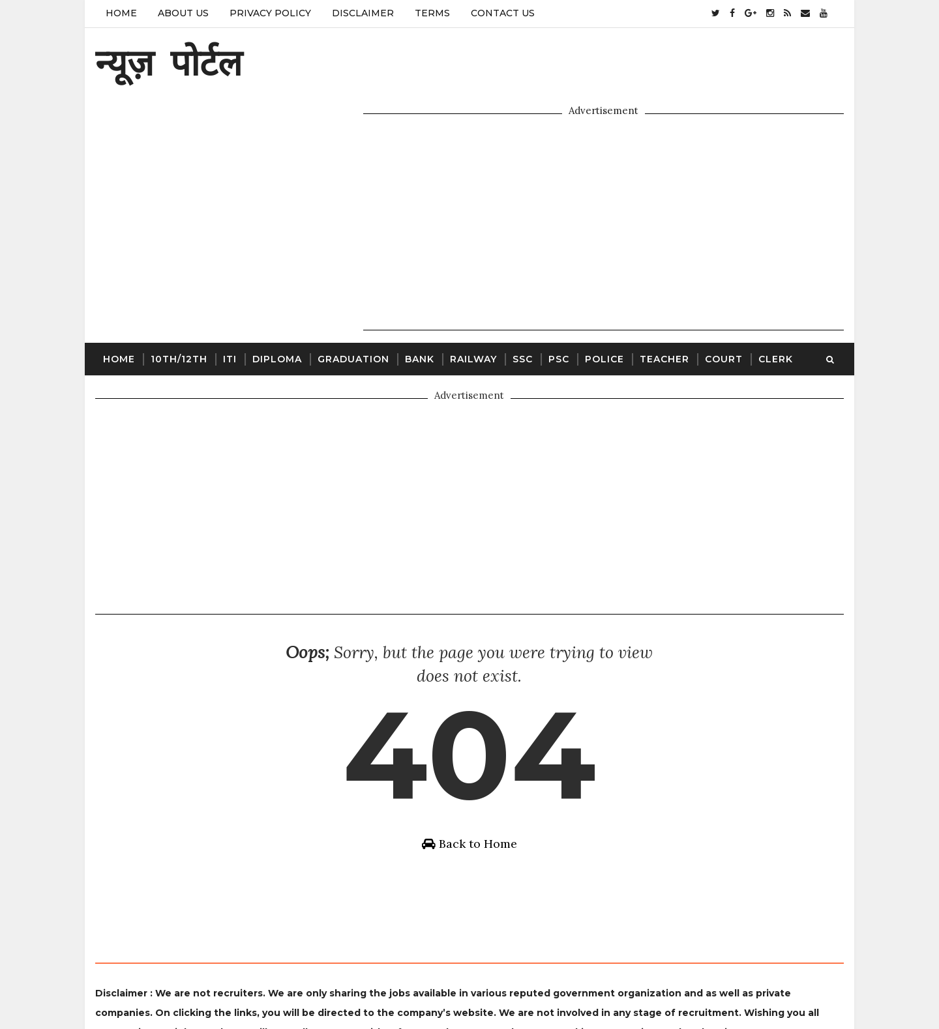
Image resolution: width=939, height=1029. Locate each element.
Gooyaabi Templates (568, 987)
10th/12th (178, 297)
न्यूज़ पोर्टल (168, 62)
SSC (522, 297)
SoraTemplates (411, 987)
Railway (472, 297)
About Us (182, 13)
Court (723, 297)
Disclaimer (362, 13)
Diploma (276, 297)
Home (120, 13)
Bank (419, 297)
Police (603, 297)
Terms (431, 13)
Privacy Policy (269, 13)
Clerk (775, 297)
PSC (558, 297)
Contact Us (502, 13)
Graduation (353, 297)
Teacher (664, 297)
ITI (229, 297)
